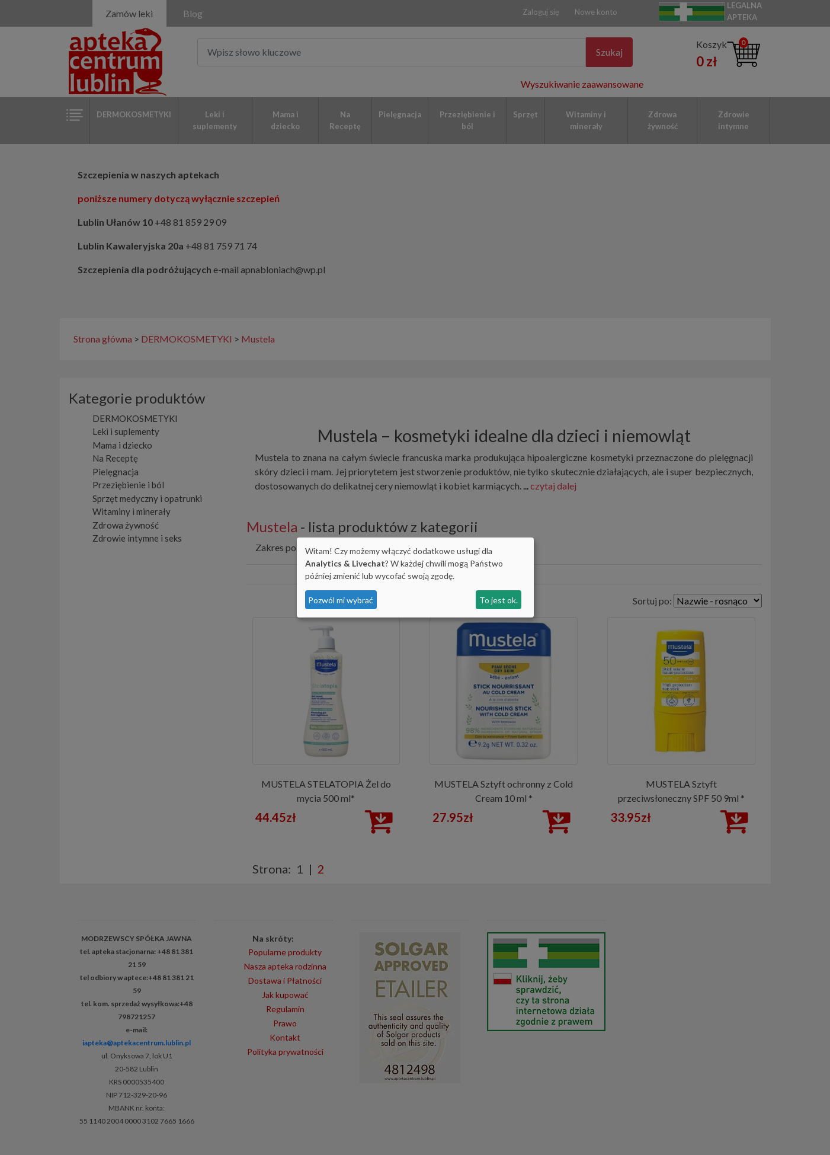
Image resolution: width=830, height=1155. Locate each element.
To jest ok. (498, 600)
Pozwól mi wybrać (340, 600)
